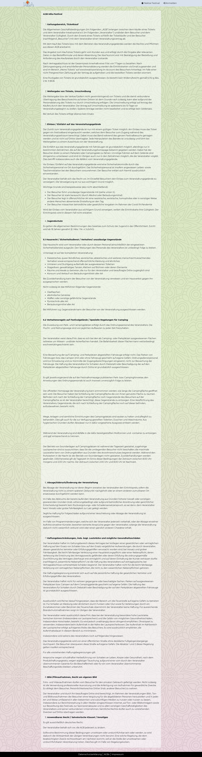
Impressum (118, 754)
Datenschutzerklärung (90, 754)
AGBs (107, 754)
